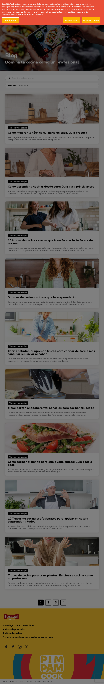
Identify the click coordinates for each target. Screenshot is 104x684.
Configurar (10, 20)
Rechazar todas (91, 20)
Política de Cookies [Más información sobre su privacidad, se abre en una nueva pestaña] (33, 14)
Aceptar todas (71, 20)
